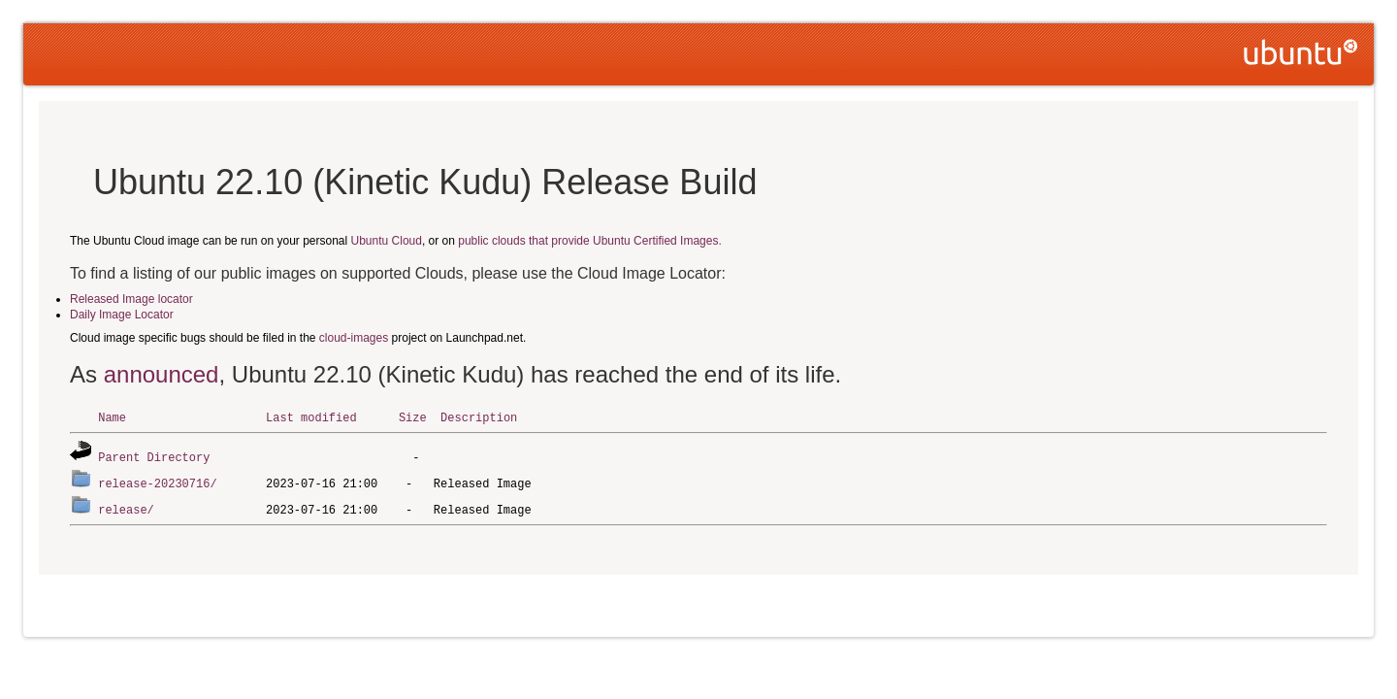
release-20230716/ (157, 481)
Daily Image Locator (122, 314)
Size (413, 417)
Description (478, 417)
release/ (126, 506)
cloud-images (353, 338)
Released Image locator (131, 299)
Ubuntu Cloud (386, 241)
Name (112, 417)
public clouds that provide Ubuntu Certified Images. (589, 241)
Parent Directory (154, 456)
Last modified (311, 417)
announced (161, 374)
